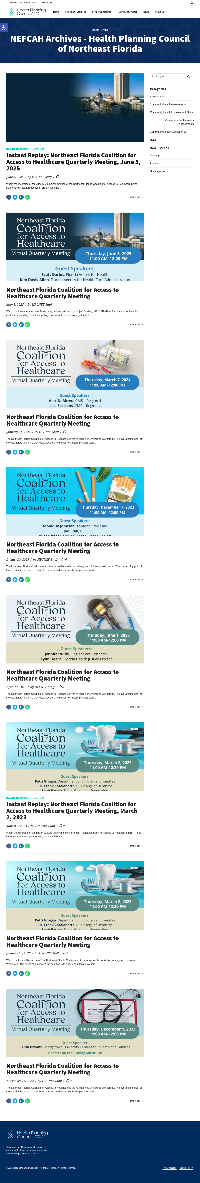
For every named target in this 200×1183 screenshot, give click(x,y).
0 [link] (60, 177)
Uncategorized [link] (158, 171)
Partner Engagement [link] (102, 11)
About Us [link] (159, 11)
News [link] (146, 11)
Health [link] (153, 139)
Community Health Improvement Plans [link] (171, 112)
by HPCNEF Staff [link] (40, 177)
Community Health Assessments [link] (168, 104)
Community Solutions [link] (75, 11)
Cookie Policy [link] (186, 1168)
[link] (4, 27)
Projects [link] (154, 163)
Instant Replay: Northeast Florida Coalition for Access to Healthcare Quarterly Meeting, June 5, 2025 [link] (73, 161)
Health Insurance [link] (17, 148)
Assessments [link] (157, 96)
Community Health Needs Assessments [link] (179, 122)
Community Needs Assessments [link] (168, 131)
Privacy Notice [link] (169, 1168)
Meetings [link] (38, 148)
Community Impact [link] (128, 11)
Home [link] (56, 11)
